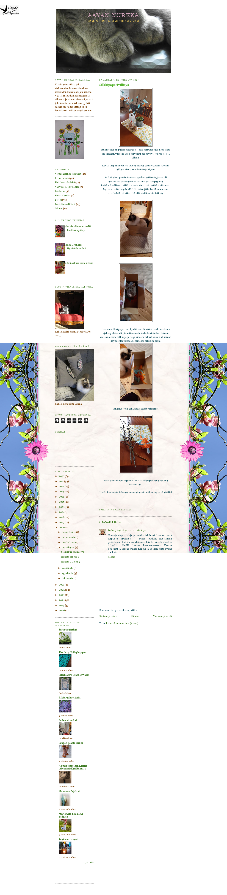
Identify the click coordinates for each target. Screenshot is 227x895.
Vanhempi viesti (162, 616)
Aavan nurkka (113, 15)
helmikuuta (69, 537)
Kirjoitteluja (62, 178)
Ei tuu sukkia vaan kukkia (78, 263)
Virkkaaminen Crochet (68, 174)
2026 (62, 610)
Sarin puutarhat (68, 630)
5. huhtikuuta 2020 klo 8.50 (130, 530)
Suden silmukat (68, 720)
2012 (62, 486)
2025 (62, 605)
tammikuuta (69, 532)
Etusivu (135, 616)
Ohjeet (59, 208)
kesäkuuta (68, 568)
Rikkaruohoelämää (70, 698)
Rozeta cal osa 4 (70, 557)
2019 (62, 522)
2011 (61, 481)
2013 (62, 491)
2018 (62, 517)
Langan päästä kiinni (71, 743)
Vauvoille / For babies (67, 187)
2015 (62, 502)
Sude (111, 530)
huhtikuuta (68, 547)
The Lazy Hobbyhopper (72, 652)
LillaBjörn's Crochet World (74, 675)
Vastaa (111, 557)
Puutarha (60, 191)
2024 (62, 600)
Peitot (58, 200)
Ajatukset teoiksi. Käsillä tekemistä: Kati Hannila (73, 767)
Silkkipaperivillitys (72, 552)
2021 (62, 585)
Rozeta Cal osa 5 (70, 562)
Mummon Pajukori (69, 791)
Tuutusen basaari (68, 839)
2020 (62, 527)
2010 (62, 476)
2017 (62, 512)
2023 (62, 595)
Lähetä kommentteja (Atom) (122, 623)
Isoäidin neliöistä (65, 204)
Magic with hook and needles (71, 815)
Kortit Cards (62, 195)
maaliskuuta (69, 542)
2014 (62, 497)
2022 (62, 590)
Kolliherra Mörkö (65, 182)
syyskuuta (68, 573)
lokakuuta (68, 578)
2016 (62, 507)
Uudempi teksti (108, 616)
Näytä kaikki (88, 862)
